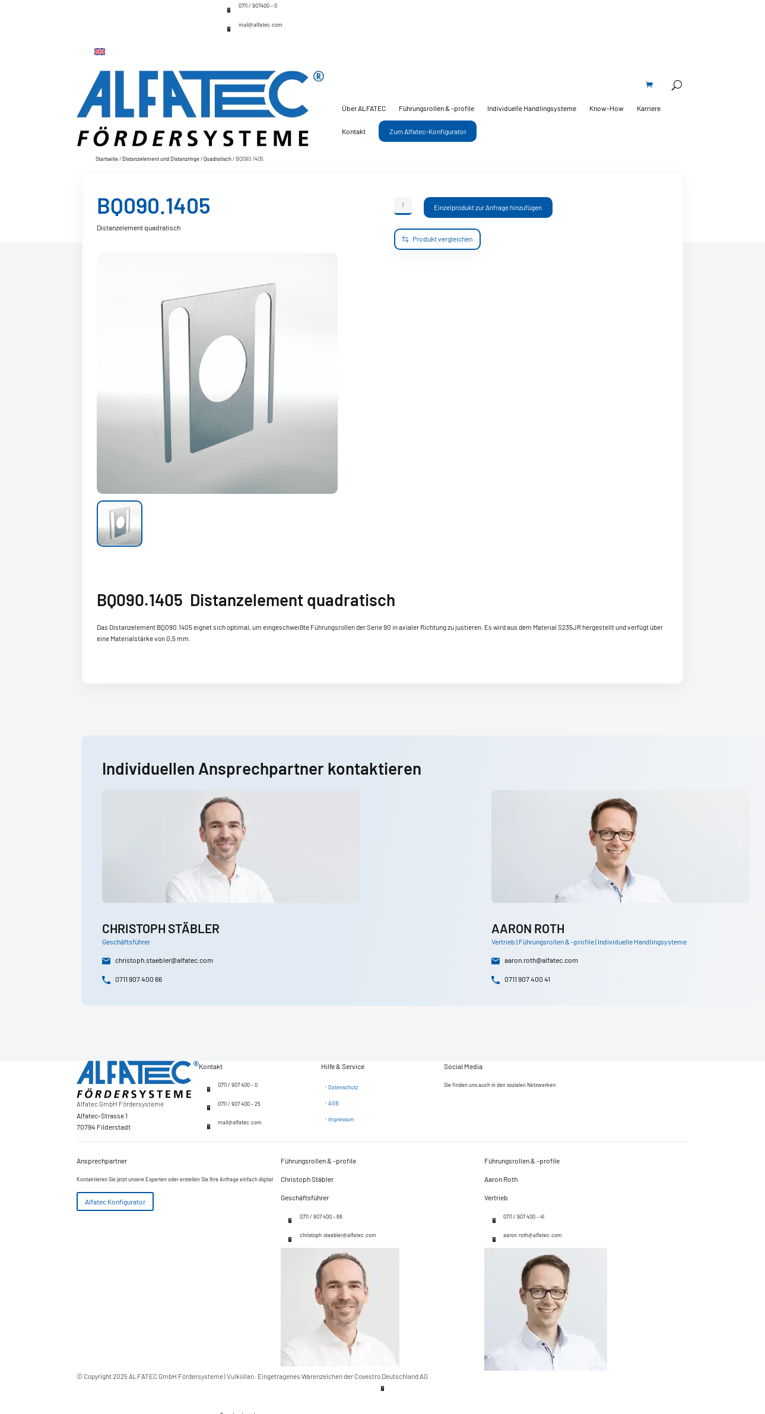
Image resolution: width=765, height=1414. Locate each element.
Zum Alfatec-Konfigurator (427, 131)
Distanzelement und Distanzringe (160, 159)
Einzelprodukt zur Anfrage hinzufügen (488, 207)
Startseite (107, 159)
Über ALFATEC (364, 108)
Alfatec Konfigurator (115, 1201)
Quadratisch (217, 159)
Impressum (341, 1119)
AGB (333, 1103)
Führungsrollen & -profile (436, 108)
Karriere (649, 108)
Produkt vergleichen (437, 239)
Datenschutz (343, 1087)
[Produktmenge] (403, 206)
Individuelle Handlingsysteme (531, 108)
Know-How (606, 108)
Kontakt (354, 131)
